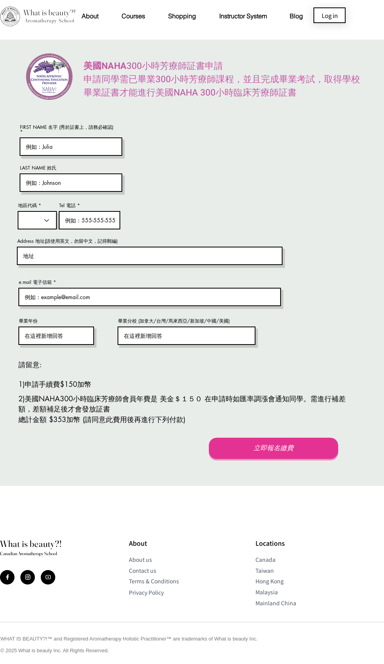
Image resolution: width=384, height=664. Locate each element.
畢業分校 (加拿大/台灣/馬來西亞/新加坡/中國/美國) (174, 321)
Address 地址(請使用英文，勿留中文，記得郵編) (67, 241)
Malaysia (266, 592)
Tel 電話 (67, 205)
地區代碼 (27, 205)
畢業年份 (28, 321)
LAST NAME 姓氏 (38, 168)
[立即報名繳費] (273, 448)
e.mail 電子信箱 (35, 282)
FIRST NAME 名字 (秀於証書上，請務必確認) (66, 127)
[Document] (7, 577)
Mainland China (275, 603)
